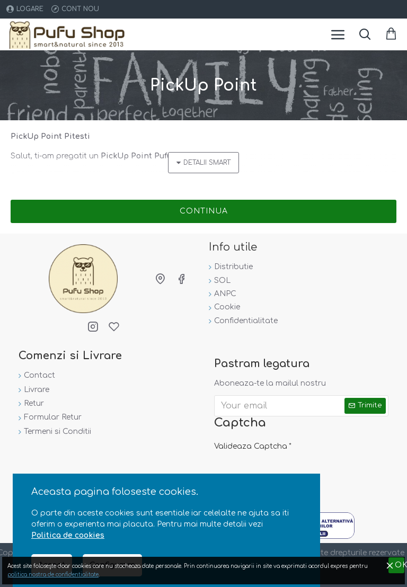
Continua (204, 211)
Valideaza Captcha (250, 446)
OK (400, 565)
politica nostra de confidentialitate (53, 574)
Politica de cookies (67, 535)
